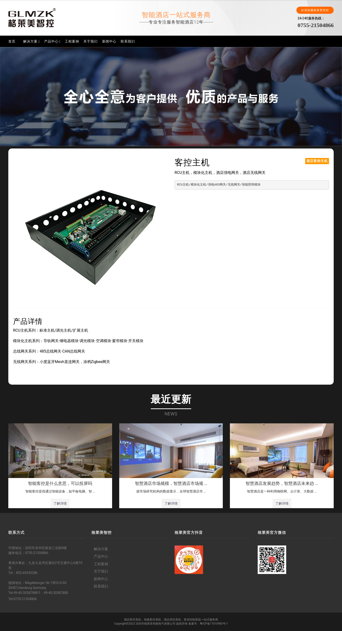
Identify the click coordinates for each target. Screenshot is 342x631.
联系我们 (128, 41)
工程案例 (72, 41)
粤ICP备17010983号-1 (214, 623)
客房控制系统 (192, 619)
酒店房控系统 (172, 619)
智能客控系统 (152, 619)
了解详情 (60, 503)
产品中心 (51, 41)
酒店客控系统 (132, 619)
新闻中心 (109, 41)
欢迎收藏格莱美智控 (315, 10)
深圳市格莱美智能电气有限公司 (156, 623)
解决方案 (30, 41)
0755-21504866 (316, 25)
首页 (11, 41)
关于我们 (90, 41)
